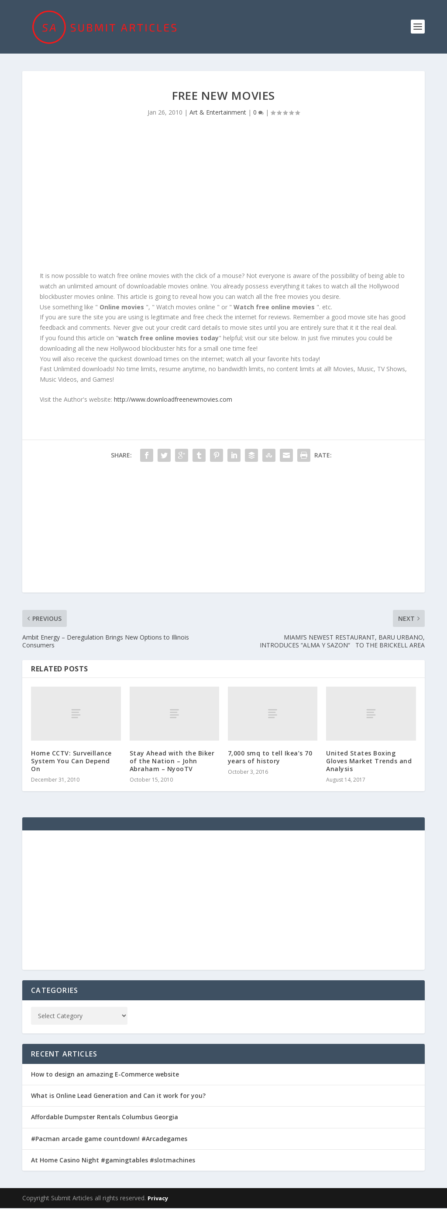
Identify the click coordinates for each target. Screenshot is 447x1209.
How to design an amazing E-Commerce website (105, 1074)
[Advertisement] (223, 197)
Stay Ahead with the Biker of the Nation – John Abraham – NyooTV (172, 761)
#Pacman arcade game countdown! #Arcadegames (109, 1139)
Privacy (158, 1199)
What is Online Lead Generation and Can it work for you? (118, 1096)
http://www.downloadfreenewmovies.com (173, 400)
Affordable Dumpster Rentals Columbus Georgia (104, 1118)
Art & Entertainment (217, 113)
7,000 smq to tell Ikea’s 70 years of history (270, 757)
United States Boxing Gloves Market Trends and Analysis (369, 761)
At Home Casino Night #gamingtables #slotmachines (113, 1160)
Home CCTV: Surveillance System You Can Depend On (71, 761)
